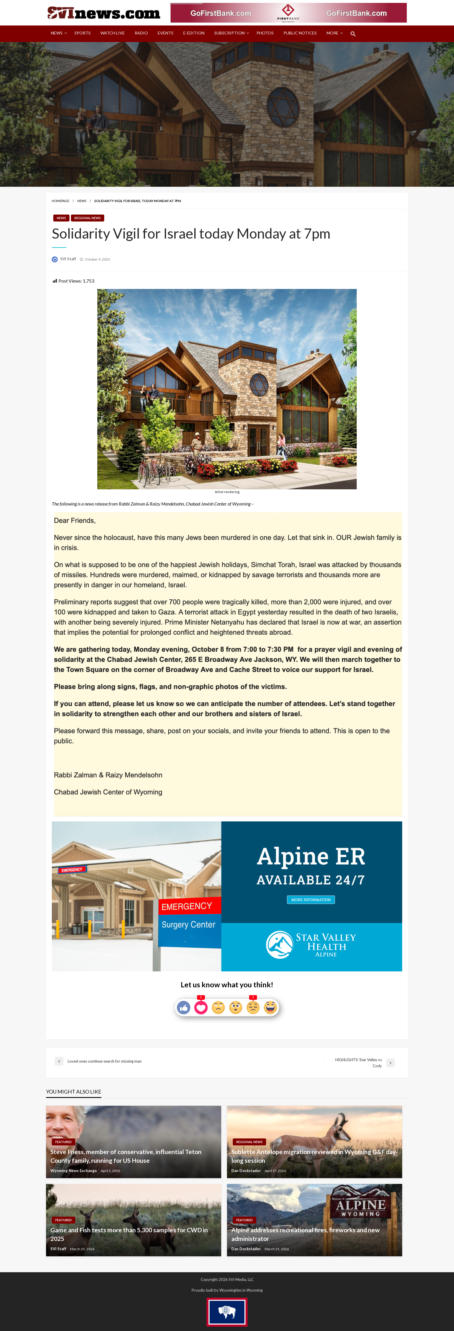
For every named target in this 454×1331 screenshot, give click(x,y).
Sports (82, 32)
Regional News (87, 218)
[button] (353, 34)
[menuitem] (57, 34)
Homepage (60, 201)
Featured (63, 1142)
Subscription (229, 32)
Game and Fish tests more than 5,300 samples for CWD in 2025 (129, 1234)
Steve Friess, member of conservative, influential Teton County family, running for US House (126, 1156)
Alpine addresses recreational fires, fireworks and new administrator (305, 1234)
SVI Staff (68, 259)
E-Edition (193, 32)
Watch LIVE (112, 32)
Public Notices (300, 32)
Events (165, 32)
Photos (265, 32)
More (332, 32)
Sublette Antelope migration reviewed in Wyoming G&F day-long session (314, 1156)
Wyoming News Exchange (74, 1170)
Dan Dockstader (246, 1170)
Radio (141, 32)
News (57, 32)
